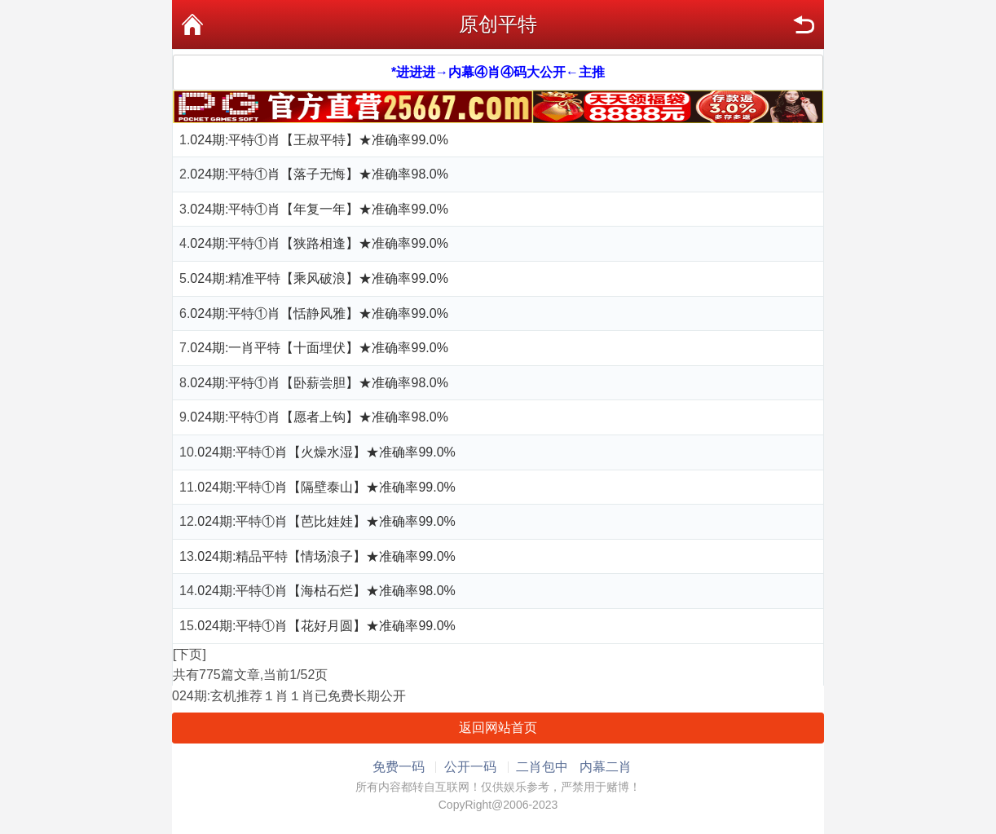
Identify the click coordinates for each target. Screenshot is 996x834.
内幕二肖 (606, 767)
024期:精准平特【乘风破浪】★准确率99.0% (319, 278)
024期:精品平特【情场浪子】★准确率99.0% (326, 556)
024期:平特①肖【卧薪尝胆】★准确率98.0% (319, 383)
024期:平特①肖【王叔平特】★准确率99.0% (319, 140)
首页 (192, 24)
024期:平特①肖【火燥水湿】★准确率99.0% (326, 452)
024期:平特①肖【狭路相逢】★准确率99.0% (319, 243)
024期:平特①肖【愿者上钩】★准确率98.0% (319, 417)
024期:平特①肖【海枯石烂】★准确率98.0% (326, 591)
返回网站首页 (498, 728)
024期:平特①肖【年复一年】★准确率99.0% (319, 209)
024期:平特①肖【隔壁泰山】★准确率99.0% (326, 487)
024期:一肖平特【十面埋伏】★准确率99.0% (319, 348)
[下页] (189, 654)
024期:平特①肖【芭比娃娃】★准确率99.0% (326, 521)
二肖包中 (542, 767)
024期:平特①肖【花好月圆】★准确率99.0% (326, 626)
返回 (803, 24)
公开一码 (470, 767)
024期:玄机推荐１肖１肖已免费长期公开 (289, 696)
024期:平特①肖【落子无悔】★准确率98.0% (319, 174)
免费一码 (398, 767)
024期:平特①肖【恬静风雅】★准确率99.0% (319, 313)
